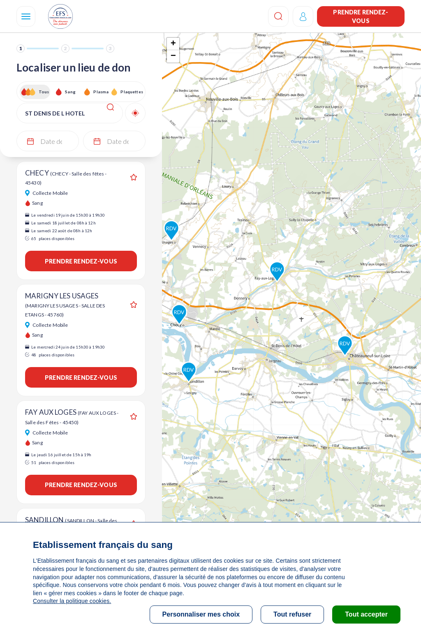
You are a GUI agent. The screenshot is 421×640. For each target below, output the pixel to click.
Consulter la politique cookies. (72, 601)
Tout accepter (366, 614)
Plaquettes (131, 91)
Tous (44, 91)
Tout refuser (292, 614)
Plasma (101, 91)
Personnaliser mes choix (201, 614)
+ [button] (173, 44)
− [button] (173, 56)
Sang (70, 91)
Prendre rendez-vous (360, 16)
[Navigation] (25, 16)
